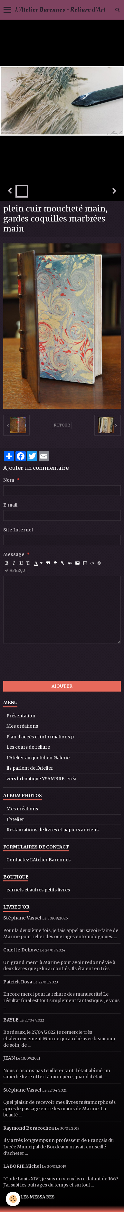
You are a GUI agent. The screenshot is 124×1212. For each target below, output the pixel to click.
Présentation (20, 716)
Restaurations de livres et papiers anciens (52, 830)
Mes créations (22, 726)
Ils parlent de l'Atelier (29, 768)
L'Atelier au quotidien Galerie (38, 758)
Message (13, 554)
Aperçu (15, 570)
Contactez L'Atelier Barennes (38, 860)
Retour (62, 425)
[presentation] (52, 662)
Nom (8, 480)
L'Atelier (15, 819)
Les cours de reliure (28, 747)
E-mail (10, 505)
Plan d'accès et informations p (40, 737)
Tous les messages (30, 1197)
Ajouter (62, 686)
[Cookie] (13, 1199)
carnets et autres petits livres (38, 890)
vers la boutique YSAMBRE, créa (41, 779)
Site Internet (18, 530)
